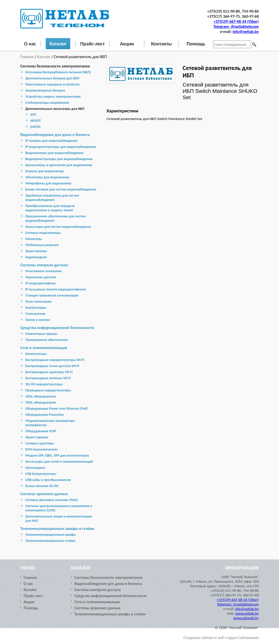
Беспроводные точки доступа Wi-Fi (52, 366)
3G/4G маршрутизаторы (44, 384)
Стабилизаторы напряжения (47, 102)
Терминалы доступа (40, 277)
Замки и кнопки (37, 320)
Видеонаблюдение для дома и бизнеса (55, 134)
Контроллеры (35, 307)
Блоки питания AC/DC (42, 486)
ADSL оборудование (40, 396)
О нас (30, 44)
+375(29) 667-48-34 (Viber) (236, 21)
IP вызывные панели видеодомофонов (55, 289)
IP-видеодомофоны (40, 283)
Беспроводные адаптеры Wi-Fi (49, 372)
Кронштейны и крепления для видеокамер (58, 165)
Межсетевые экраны (41, 334)
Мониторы (33, 239)
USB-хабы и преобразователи (48, 480)
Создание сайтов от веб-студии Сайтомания (221, 637)
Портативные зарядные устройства (52, 84)
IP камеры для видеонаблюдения (51, 141)
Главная (27, 56)
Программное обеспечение (46, 340)
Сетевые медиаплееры (43, 233)
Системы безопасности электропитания (55, 66)
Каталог (57, 44)
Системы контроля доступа (44, 265)
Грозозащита (35, 467)
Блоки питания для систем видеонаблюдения (60, 189)
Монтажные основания (43, 271)
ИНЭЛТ (35, 120)
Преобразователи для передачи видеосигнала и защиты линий (50, 208)
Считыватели (35, 314)
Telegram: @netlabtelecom (236, 26)
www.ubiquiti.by (246, 618)
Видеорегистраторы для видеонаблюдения (59, 159)
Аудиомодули (36, 257)
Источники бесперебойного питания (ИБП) (58, 72)
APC (33, 114)
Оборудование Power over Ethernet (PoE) (56, 408)
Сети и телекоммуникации (43, 347)
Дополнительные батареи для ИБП (52, 78)
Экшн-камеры (36, 251)
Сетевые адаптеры (39, 443)
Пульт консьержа (38, 301)
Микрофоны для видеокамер (48, 183)
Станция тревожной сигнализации (51, 295)
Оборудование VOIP (40, 431)
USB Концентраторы (40, 474)
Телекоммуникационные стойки (50, 541)
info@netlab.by (246, 31)
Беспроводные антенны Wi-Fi (48, 378)
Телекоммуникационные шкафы (50, 534)
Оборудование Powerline (44, 414)
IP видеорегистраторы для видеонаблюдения (60, 147)
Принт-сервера (36, 437)
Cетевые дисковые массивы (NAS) (51, 500)
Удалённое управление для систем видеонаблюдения (52, 197)
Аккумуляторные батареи (45, 90)
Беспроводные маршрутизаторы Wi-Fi (54, 360)
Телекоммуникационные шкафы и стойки (57, 528)
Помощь (195, 44)
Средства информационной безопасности (57, 327)
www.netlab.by (247, 613)
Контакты (161, 44)
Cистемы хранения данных (44, 493)
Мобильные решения (42, 245)
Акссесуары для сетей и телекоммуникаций (59, 461)
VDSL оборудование (40, 402)
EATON (35, 127)
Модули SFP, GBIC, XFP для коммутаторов (57, 455)
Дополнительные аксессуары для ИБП (54, 109)
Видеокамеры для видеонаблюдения (54, 153)
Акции (127, 44)
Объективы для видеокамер (47, 177)
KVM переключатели (41, 449)
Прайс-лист (92, 44)
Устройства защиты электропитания (52, 96)
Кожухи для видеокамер (44, 171)
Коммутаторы (36, 354)
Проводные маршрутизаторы (48, 390)
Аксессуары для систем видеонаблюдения (58, 226)
